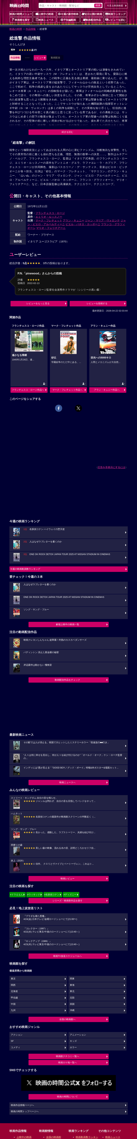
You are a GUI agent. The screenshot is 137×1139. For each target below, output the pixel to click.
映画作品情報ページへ (22, 1105)
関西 (13, 985)
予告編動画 (68, 19)
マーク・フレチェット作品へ (67, 389)
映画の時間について (67, 1096)
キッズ (73, 1041)
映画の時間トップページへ (25, 1111)
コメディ (15, 1047)
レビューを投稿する (97, 303)
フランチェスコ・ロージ (50, 213)
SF (12, 1041)
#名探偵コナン (51, 894)
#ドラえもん (16, 894)
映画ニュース (44, 19)
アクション (16, 1035)
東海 (72, 985)
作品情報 (31, 29)
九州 (13, 1010)
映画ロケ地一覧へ (67, 1062)
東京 (13, 978)
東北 (72, 991)
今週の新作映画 (68, 13)
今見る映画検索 (115, 5)
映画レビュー (67, 878)
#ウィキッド (33, 894)
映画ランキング (115, 13)
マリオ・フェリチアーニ (51, 227)
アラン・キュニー (73, 220)
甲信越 (14, 997)
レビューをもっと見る (38, 303)
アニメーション (78, 1035)
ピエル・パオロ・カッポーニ (83, 224)
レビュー (39, 57)
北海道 (14, 991)
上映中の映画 (44, 13)
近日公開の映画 (92, 13)
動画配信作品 (92, 19)
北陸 (72, 997)
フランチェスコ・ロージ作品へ (28, 389)
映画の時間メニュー (21, 14)
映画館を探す (21, 19)
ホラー (73, 1047)
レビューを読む (115, 19)
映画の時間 (15, 29)
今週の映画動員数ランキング (25, 569)
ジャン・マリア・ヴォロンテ (102, 220)
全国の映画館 (53, 1137)
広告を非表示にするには (111, 467)
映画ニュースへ (67, 782)
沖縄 (72, 1010)
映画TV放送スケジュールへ (67, 956)
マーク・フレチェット (48, 220)
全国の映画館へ (67, 1019)
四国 (72, 1004)
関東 (72, 978)
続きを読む (67, 132)
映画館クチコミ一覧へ (67, 1056)
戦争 (13, 50)
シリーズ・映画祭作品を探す (67, 900)
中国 (13, 1004)
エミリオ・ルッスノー (48, 216)
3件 (28, 50)
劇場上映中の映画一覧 (67, 624)
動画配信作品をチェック (67, 680)
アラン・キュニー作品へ (107, 389)
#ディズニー (70, 894)
